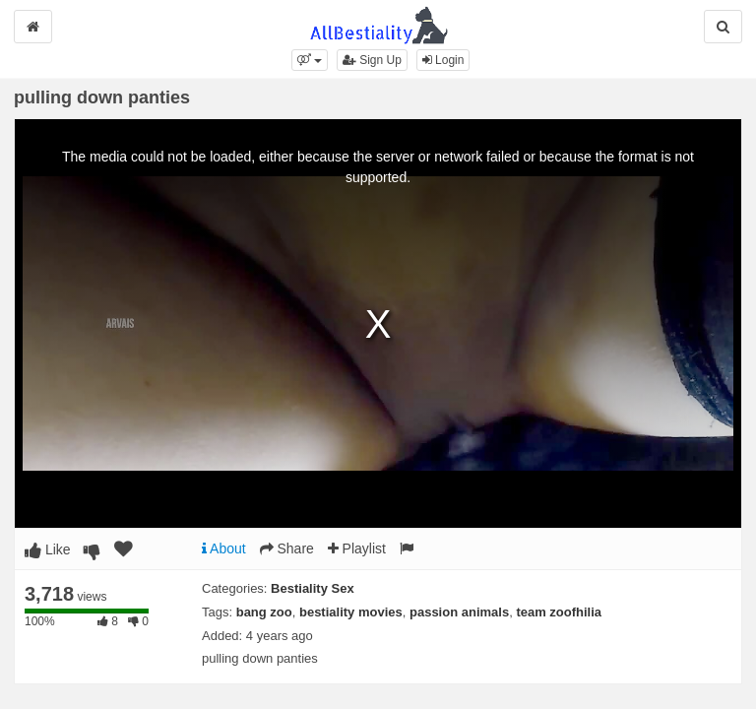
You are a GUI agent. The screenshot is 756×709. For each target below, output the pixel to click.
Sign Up (372, 60)
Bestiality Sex (312, 588)
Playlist (357, 548)
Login (443, 60)
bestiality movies (351, 612)
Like (48, 549)
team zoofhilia (558, 612)
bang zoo (264, 612)
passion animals (459, 612)
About (224, 548)
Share (287, 548)
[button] (309, 60)
